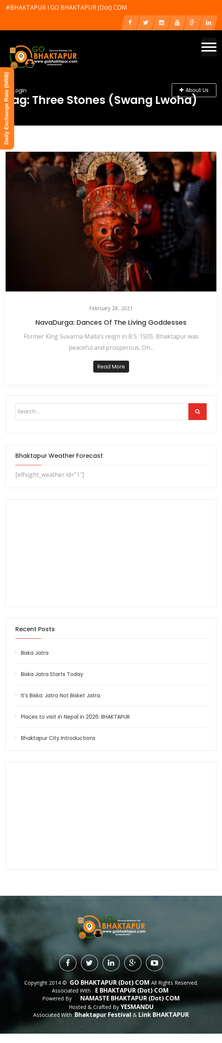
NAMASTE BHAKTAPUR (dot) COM (130, 998)
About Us (194, 90)
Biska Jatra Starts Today (52, 674)
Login (19, 90)
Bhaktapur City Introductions (58, 738)
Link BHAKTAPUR (163, 1014)
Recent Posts (35, 629)
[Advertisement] (111, 553)
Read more (111, 366)
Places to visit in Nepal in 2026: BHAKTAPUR (75, 716)
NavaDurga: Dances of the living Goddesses (111, 322)
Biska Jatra (35, 653)
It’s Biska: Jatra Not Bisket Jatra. (61, 695)
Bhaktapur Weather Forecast (59, 455)
